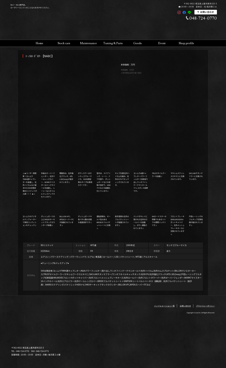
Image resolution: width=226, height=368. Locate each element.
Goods (137, 43)
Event (162, 43)
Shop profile (186, 43)
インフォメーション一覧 (164, 305)
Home (39, 43)
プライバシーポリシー (205, 305)
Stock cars (64, 43)
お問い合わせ (205, 12)
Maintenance (88, 43)
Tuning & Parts (113, 43)
